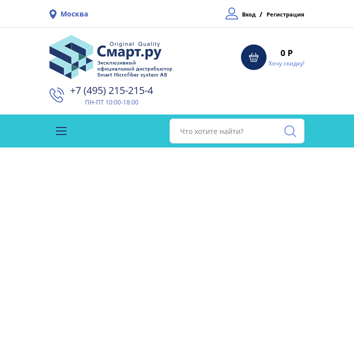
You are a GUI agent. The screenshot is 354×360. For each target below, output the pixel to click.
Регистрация (285, 14)
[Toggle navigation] (61, 131)
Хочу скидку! (286, 63)
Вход (249, 14)
